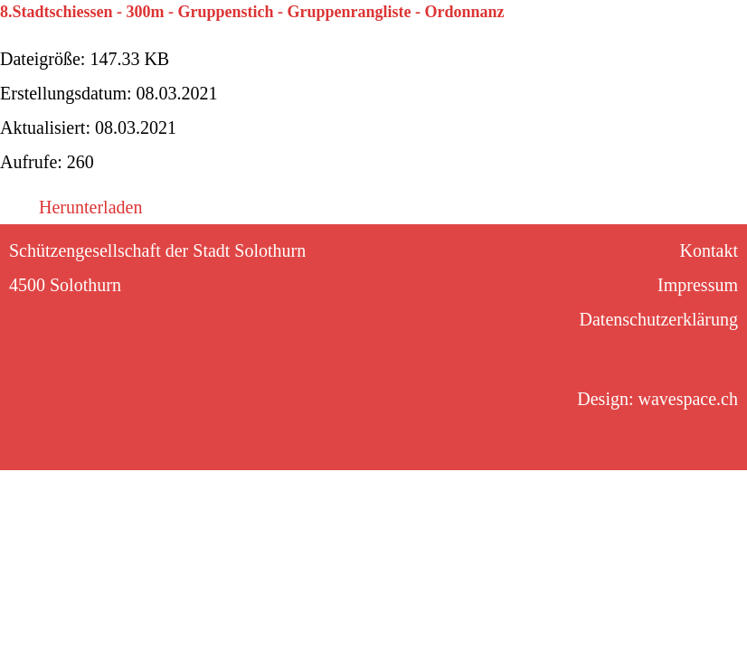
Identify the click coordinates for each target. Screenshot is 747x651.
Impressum (697, 285)
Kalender (150, 32)
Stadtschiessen (278, 32)
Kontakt (644, 32)
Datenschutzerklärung (659, 319)
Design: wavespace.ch (657, 399)
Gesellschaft (528, 32)
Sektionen (408, 32)
